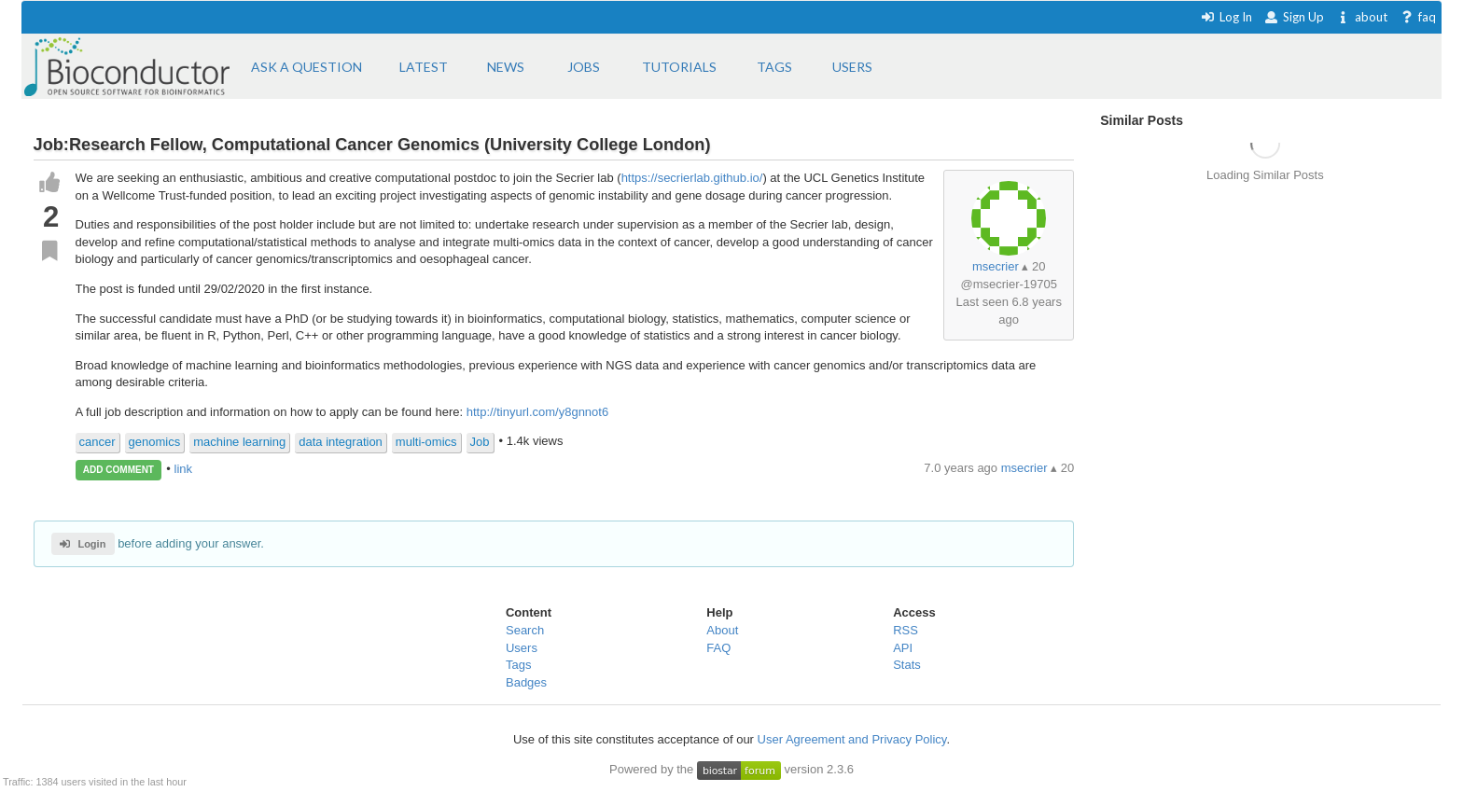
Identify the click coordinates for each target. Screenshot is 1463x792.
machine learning (239, 442)
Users (521, 648)
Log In (1226, 16)
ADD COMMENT (118, 470)
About (722, 630)
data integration (341, 442)
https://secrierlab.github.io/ (692, 178)
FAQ (718, 648)
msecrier (995, 266)
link (183, 469)
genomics (155, 442)
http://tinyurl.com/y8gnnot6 (537, 412)
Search (525, 630)
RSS (905, 630)
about (1361, 16)
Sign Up (1294, 16)
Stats (907, 665)
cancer (97, 442)
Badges (526, 682)
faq (1418, 16)
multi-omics (426, 442)
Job (480, 442)
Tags (518, 665)
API (903, 648)
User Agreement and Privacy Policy (852, 739)
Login (82, 543)
